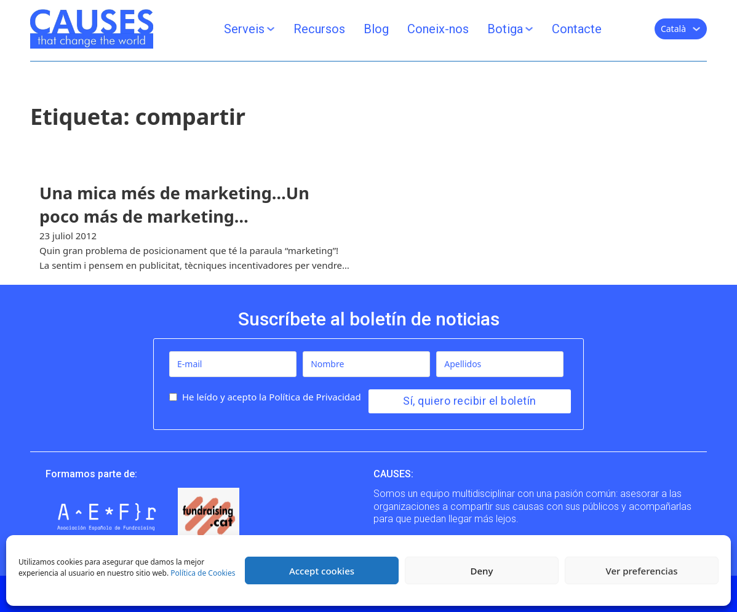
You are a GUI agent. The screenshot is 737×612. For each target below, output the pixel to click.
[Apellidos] (500, 364)
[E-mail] (233, 364)
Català (673, 28)
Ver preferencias (641, 571)
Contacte (577, 29)
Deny (482, 571)
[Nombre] (366, 364)
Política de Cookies (202, 573)
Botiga (505, 29)
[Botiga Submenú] (529, 29)
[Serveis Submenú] (270, 29)
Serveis (244, 29)
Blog (376, 29)
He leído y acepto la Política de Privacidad (271, 397)
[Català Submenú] (696, 29)
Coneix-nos (438, 29)
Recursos (319, 29)
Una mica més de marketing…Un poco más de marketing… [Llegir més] (174, 204)
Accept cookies (321, 571)
